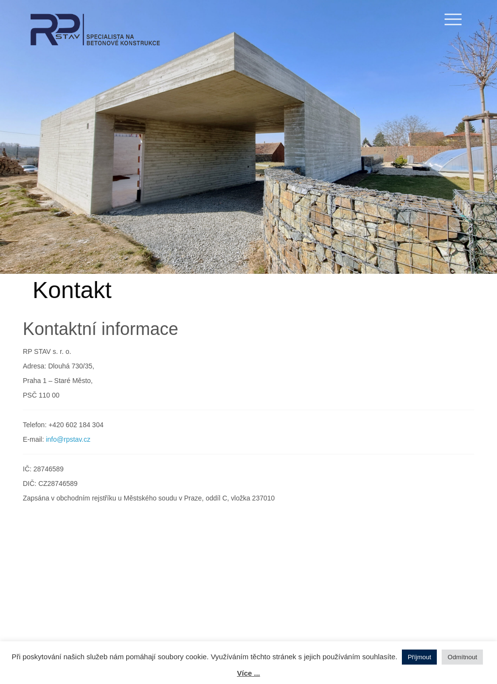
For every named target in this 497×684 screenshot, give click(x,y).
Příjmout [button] (419, 657)
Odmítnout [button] (462, 657)
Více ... (248, 673)
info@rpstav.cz (68, 439)
